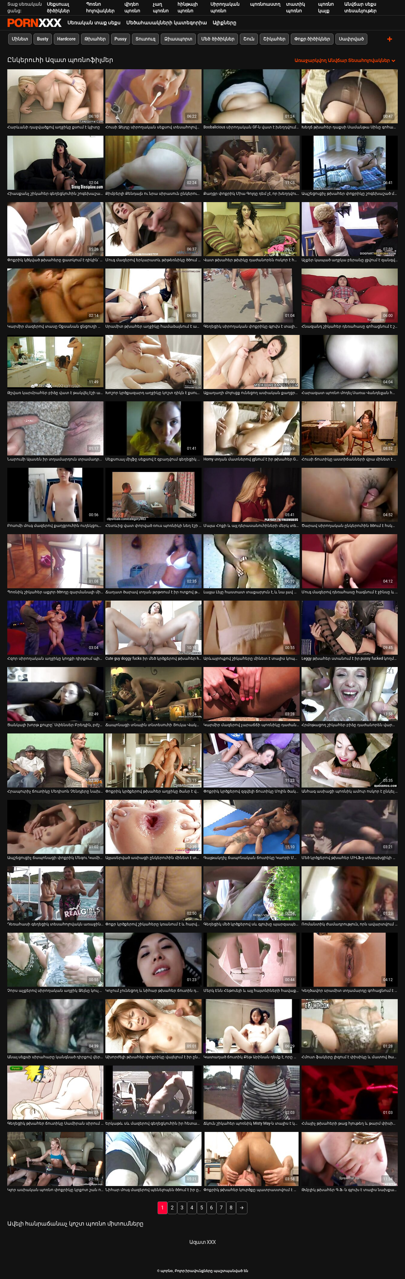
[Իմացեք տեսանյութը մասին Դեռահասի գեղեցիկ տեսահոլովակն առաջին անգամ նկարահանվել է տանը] (55, 893)
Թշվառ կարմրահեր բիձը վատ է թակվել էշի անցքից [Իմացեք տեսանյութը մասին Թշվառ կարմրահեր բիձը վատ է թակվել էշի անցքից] (55, 392)
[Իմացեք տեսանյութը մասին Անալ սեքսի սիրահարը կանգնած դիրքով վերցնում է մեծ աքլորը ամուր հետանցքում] (55, 1026)
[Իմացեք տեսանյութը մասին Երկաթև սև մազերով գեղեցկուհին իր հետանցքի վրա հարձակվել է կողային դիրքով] (153, 1092)
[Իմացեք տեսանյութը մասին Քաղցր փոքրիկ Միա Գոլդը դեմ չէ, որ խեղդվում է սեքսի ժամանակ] (251, 162)
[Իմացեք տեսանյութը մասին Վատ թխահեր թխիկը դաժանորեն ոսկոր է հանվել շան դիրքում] (251, 229)
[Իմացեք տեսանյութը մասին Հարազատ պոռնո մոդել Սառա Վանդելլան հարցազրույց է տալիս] (350, 362)
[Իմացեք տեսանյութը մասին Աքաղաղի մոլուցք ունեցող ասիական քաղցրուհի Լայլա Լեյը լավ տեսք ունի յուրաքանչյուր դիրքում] (251, 362)
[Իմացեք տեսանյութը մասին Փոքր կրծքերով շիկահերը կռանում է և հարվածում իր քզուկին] (153, 893)
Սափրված (351, 38)
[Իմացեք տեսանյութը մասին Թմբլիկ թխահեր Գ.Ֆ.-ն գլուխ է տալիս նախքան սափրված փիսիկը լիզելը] (350, 1159)
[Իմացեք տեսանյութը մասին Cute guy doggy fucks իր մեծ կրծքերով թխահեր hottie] (153, 627)
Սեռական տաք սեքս (94, 23)
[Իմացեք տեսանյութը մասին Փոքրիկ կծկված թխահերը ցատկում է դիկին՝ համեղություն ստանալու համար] (55, 229)
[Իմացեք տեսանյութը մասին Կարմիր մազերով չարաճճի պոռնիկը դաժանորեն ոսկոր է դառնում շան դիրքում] (251, 694)
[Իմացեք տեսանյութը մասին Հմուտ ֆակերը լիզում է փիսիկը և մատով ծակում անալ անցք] (350, 1026)
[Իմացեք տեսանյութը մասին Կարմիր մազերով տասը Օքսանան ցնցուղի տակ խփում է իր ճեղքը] (55, 295)
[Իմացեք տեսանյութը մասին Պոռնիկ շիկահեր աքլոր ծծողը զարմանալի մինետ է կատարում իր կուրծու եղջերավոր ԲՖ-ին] (55, 561)
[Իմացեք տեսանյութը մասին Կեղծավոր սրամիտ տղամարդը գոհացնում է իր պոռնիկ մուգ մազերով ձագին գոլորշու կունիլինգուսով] (350, 959)
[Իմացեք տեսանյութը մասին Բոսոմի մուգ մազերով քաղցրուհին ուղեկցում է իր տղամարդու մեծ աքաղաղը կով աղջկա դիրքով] (55, 494)
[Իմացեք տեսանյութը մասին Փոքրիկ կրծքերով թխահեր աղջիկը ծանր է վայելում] (153, 760)
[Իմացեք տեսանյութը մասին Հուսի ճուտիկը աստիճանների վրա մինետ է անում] (350, 428)
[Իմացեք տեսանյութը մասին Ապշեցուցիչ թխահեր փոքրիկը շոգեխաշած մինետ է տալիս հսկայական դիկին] (350, 162)
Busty (42, 38)
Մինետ (20, 38)
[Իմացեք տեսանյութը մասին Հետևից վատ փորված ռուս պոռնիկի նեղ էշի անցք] (153, 494)
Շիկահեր (274, 38)
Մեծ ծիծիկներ (217, 38)
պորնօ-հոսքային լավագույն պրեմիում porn (34, 22)
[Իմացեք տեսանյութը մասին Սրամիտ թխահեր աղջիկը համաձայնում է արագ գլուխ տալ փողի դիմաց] (153, 295)
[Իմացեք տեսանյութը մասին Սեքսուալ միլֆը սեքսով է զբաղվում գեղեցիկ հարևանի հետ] (153, 428)
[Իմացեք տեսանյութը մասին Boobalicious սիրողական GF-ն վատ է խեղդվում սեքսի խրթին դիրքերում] (251, 96)
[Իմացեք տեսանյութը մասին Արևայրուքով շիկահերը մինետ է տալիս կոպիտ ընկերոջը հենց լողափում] (251, 627)
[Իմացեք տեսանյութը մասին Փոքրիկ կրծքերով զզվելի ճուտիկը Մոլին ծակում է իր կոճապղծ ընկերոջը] (251, 760)
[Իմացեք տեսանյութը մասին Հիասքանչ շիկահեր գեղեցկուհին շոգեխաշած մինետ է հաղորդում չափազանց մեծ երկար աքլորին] (55, 162)
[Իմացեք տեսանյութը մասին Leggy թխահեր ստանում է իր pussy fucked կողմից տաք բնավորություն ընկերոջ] (350, 627)
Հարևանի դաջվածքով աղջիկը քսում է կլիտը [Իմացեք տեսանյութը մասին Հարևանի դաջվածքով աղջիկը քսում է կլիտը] (53, 127)
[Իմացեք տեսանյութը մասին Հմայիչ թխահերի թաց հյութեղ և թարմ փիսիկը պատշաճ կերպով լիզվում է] (350, 1092)
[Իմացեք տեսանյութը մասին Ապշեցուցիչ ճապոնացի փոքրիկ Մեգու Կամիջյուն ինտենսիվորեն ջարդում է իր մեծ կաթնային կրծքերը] (55, 827)
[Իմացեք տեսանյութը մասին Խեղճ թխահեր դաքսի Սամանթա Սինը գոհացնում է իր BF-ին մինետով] (350, 96)
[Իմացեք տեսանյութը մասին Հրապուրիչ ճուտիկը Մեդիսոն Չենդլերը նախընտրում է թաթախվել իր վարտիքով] (55, 760)
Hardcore (66, 38)
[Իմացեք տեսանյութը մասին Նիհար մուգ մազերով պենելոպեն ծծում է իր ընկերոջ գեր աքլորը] (153, 1159)
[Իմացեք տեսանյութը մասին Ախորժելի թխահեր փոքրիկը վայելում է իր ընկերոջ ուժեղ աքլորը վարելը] (153, 1026)
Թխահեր (95, 38)
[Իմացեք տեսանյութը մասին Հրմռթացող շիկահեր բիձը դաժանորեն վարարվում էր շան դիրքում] (350, 694)
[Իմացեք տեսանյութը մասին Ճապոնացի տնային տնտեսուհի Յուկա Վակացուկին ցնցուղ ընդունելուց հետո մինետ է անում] (153, 694)
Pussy (121, 38)
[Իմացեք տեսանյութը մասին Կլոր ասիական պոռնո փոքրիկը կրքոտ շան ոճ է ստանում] (55, 1159)
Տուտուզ (145, 38)
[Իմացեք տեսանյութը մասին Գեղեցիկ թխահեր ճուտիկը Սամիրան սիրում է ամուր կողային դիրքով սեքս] (55, 1092)
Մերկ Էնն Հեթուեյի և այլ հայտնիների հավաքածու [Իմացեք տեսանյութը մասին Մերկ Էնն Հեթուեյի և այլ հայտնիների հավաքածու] (251, 990)
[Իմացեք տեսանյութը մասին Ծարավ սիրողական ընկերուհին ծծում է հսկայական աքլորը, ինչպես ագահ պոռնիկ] (350, 494)
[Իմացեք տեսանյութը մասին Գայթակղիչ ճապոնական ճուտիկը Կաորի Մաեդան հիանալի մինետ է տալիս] (251, 827)
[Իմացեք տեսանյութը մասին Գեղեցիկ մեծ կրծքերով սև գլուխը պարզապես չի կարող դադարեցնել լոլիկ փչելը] (251, 893)
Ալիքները (224, 23)
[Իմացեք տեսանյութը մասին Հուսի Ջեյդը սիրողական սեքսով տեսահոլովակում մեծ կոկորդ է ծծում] (153, 96)
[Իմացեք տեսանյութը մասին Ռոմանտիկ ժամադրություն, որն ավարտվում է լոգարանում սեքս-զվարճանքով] (350, 893)
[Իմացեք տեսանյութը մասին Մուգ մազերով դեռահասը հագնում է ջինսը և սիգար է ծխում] (350, 561)
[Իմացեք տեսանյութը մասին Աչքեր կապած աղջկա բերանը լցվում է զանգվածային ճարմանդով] (350, 229)
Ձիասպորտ (178, 38)
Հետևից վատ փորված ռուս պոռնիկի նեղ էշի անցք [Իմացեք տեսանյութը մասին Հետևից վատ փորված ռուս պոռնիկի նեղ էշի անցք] (153, 525)
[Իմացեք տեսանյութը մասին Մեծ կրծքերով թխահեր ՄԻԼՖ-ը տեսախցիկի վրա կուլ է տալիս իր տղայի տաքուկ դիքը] (350, 827)
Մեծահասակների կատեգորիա (166, 23)
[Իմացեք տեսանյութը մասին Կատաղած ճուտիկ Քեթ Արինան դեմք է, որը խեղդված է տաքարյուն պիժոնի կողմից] (251, 1026)
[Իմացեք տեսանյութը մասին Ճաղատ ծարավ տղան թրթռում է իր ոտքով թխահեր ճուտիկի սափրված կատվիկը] (153, 561)
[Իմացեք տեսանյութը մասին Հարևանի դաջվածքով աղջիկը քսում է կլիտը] (55, 96)
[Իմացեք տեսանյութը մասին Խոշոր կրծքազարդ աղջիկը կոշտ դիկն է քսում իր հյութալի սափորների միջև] (153, 362)
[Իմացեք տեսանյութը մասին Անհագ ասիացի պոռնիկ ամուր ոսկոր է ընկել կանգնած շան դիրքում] (350, 760)
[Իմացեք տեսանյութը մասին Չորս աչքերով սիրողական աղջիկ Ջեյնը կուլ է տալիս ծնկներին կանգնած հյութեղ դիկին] (55, 959)
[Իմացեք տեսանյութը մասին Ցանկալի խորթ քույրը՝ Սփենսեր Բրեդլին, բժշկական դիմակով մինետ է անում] (55, 694)
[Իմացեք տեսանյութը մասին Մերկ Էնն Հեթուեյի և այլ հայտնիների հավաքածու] (251, 959)
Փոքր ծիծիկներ (312, 38)
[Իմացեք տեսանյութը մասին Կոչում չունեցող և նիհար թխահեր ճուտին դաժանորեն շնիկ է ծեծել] (153, 959)
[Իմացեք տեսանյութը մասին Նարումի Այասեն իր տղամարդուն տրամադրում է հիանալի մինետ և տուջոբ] (55, 428)
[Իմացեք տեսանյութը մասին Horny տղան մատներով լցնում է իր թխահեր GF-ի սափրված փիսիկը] (251, 428)
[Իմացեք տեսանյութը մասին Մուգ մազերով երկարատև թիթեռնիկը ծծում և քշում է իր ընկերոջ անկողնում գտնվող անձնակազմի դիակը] (153, 229)
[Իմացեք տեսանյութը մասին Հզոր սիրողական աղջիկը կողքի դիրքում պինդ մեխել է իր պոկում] (55, 627)
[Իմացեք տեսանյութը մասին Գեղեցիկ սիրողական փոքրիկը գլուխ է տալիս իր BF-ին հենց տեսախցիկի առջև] (251, 295)
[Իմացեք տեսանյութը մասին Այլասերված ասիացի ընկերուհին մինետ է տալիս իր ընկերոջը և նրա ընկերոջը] (153, 827)
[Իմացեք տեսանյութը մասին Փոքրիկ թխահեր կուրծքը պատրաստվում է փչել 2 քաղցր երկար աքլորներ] (251, 1159)
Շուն (248, 38)
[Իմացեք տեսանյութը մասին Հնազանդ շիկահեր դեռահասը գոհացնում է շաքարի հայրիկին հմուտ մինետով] (350, 295)
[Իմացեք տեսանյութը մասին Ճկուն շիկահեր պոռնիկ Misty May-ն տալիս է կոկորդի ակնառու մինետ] (251, 1092)
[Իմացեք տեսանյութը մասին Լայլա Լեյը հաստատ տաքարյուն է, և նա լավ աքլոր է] (251, 561)
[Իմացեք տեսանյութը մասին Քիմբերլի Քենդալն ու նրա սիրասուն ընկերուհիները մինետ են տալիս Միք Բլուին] (153, 162)
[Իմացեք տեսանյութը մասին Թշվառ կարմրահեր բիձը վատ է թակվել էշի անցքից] (55, 362)
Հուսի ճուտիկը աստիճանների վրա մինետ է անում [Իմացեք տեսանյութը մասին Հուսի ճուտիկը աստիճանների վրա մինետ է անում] (350, 459)
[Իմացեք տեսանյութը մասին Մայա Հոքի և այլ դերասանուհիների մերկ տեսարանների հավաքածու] (251, 494)
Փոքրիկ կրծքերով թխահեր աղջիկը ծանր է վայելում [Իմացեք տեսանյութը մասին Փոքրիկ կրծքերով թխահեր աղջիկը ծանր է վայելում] (153, 791)
